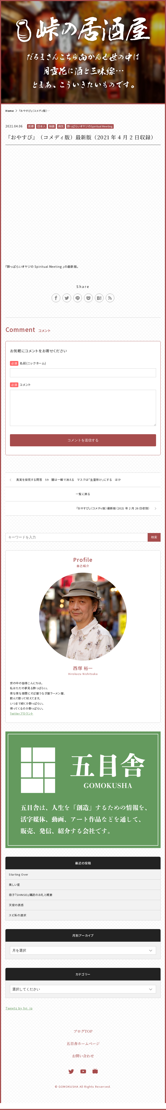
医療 (31, 126)
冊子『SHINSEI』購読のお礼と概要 (30, 902)
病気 (61, 126)
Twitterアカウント (21, 720)
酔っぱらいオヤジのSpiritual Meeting (90, 126)
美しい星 (14, 891)
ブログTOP (83, 1038)
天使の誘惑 (16, 912)
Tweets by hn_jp (19, 1015)
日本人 (41, 126)
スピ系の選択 (17, 922)
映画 (52, 126)
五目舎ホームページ (83, 1050)
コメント (25, 384)
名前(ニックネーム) (33, 363)
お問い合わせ (83, 1062)
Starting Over (18, 881)
